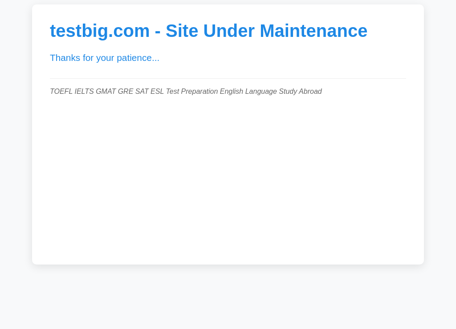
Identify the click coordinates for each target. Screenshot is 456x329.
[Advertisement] (228, 175)
